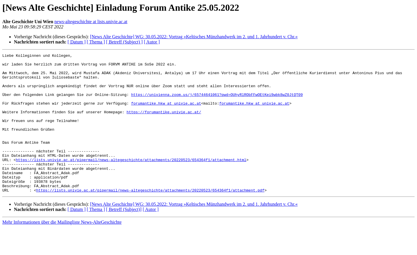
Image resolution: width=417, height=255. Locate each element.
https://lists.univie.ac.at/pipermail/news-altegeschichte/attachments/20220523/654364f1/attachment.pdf (150, 218)
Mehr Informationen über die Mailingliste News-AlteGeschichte (62, 249)
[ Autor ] (152, 41)
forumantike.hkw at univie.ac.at (166, 113)
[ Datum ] (76, 41)
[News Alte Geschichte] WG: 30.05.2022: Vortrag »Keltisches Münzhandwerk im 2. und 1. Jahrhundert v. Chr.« (194, 36)
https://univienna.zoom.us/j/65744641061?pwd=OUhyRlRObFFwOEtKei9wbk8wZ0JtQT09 (217, 103)
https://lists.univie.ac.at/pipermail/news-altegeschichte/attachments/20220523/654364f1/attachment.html (131, 181)
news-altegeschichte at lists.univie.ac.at (90, 21)
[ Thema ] (96, 41)
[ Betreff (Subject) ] (124, 41)
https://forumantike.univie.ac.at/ (164, 124)
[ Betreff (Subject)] (123, 237)
